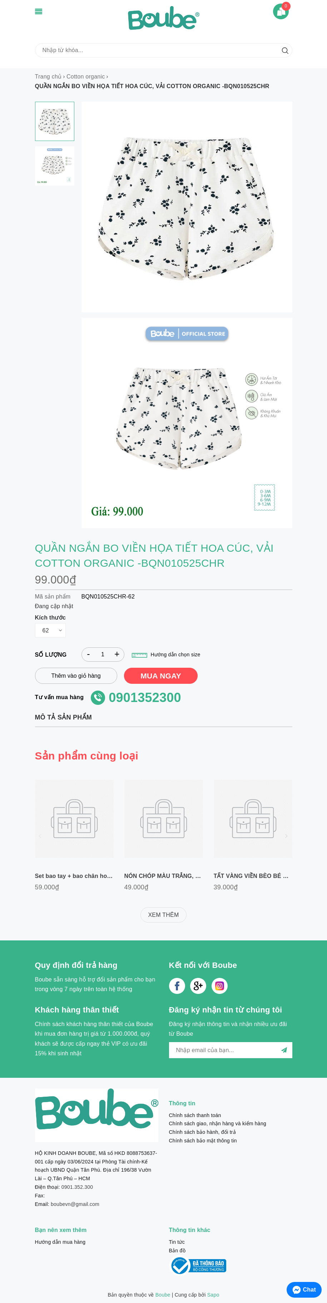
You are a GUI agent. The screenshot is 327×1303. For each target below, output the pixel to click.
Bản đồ (177, 1250)
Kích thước (50, 618)
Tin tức (177, 1242)
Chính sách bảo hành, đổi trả (202, 1132)
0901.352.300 (77, 1187)
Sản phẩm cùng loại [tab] (87, 756)
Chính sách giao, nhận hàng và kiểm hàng (217, 1123)
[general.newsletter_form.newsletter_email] (230, 1050)
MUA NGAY (160, 676)
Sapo (213, 1295)
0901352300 (145, 697)
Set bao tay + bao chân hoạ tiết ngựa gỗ (90, 876)
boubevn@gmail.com (75, 1204)
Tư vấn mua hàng (59, 697)
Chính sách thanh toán (195, 1115)
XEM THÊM (163, 915)
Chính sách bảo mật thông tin (203, 1140)
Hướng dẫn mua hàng (60, 1242)
